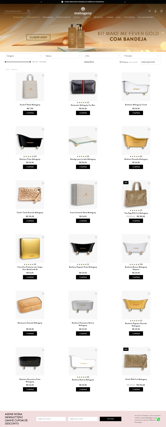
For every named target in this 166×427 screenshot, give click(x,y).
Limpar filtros (89, 62)
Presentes (98, 17)
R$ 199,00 (42, 62)
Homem (109, 17)
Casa (118, 17)
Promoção (18, 17)
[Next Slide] (125, 2)
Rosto (77, 17)
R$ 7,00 (35, 62)
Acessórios (129, 17)
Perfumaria (48, 17)
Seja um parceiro (146, 17)
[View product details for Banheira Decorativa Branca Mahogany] (83, 313)
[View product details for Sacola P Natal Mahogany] (30, 94)
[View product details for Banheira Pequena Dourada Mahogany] (136, 313)
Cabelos (87, 17)
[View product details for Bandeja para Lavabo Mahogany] (83, 147)
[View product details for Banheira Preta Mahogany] (30, 147)
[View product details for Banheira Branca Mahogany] (83, 369)
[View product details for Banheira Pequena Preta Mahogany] (83, 257)
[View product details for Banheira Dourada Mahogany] (136, 147)
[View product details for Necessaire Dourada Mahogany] (30, 313)
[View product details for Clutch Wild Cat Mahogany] (136, 369)
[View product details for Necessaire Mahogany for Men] (83, 94)
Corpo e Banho (63, 17)
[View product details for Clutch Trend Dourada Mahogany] (30, 201)
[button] (24, 56)
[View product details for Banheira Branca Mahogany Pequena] (136, 257)
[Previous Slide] (41, 2)
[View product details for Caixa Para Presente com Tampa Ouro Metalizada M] (30, 257)
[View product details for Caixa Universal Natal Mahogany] (83, 201)
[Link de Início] (7, 69)
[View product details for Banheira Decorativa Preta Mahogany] (30, 369)
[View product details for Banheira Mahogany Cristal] (136, 94)
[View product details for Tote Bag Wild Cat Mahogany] (136, 201)
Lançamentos (33, 17)
